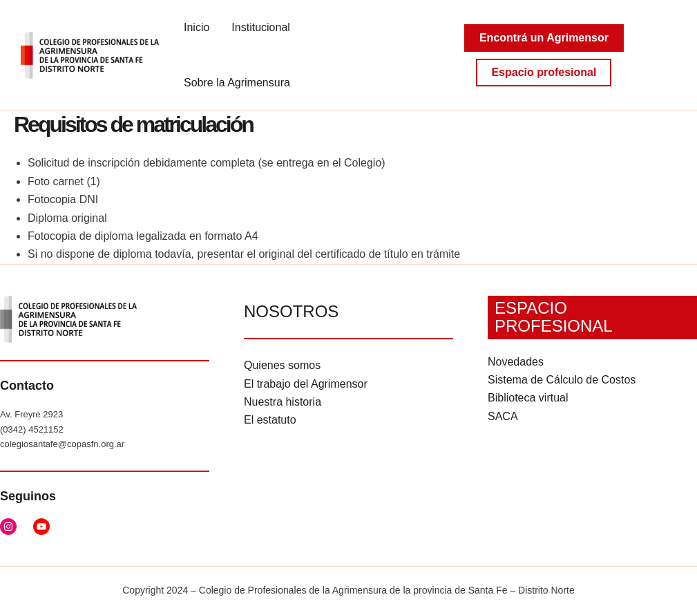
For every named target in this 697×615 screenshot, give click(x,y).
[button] (544, 38)
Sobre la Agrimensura (237, 82)
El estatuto (270, 420)
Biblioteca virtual (528, 398)
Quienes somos (282, 365)
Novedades (516, 362)
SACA (503, 416)
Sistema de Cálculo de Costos (562, 380)
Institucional (260, 27)
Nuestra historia (282, 402)
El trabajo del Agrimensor (305, 384)
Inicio (196, 27)
